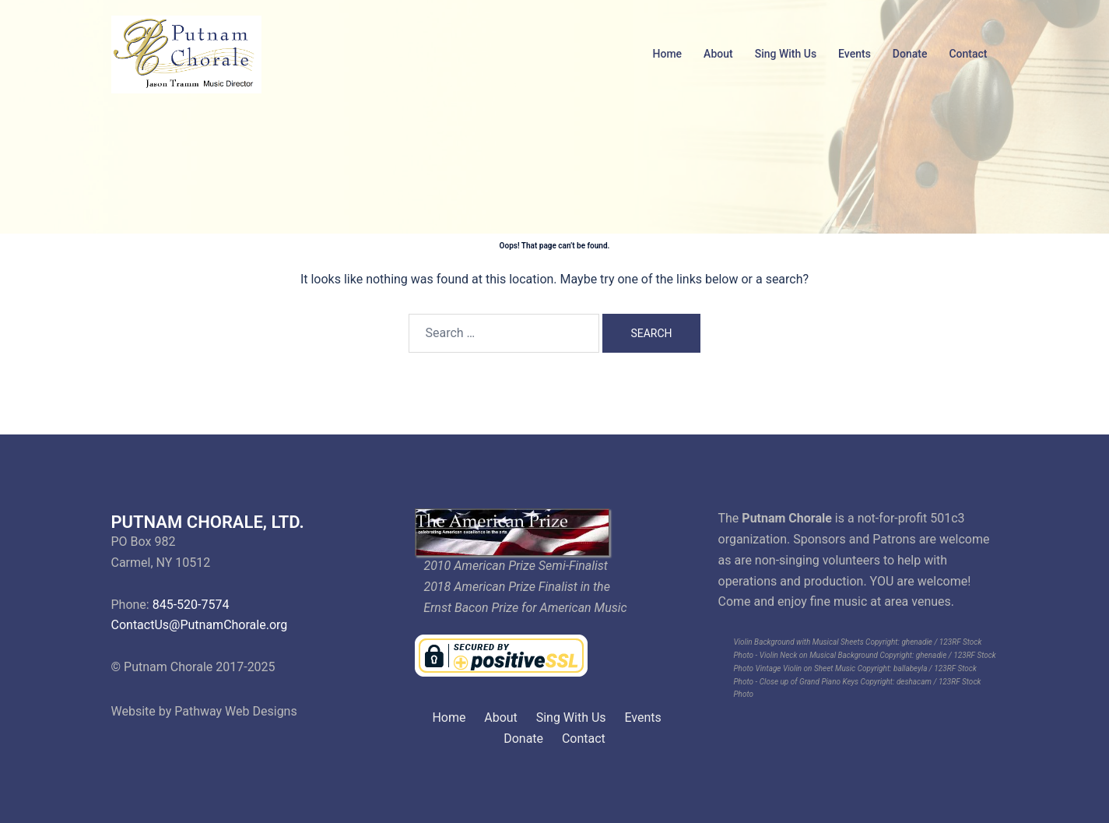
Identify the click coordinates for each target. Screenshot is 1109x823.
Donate (910, 53)
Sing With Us (785, 53)
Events (854, 53)
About (718, 53)
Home (668, 53)
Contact (968, 53)
